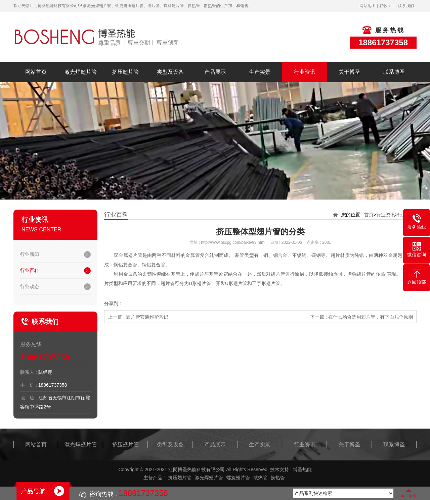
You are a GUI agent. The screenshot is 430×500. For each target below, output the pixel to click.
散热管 (260, 477)
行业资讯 (304, 72)
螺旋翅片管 (238, 477)
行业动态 (29, 286)
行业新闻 (29, 254)
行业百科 (29, 270)
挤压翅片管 (125, 72)
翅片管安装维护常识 (147, 317)
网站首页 (36, 72)
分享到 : (112, 303)
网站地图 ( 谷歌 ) (374, 5)
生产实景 (259, 72)
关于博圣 (349, 72)
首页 (369, 214)
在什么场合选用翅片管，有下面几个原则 (370, 317)
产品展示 (215, 72)
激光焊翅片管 (80, 72)
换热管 (278, 477)
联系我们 (406, 5)
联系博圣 (394, 72)
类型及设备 (170, 72)
